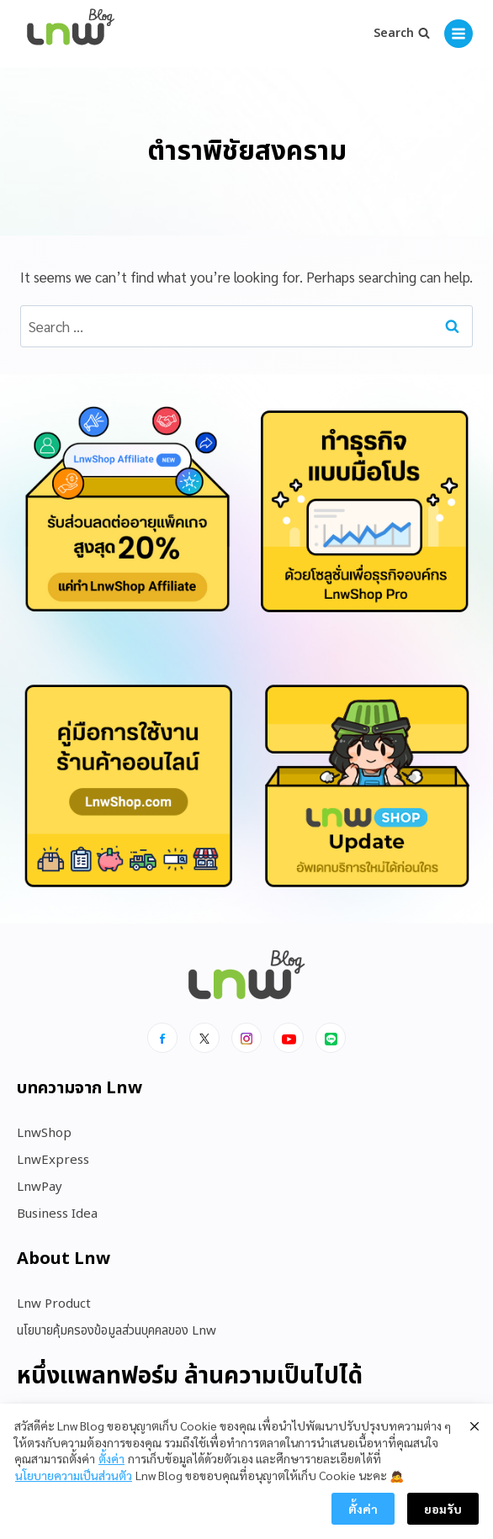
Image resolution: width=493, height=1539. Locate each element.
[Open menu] (458, 33)
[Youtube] (288, 1038)
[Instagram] (246, 1038)
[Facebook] (162, 1038)
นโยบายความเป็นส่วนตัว (73, 1475)
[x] (204, 1038)
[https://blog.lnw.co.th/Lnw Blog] (70, 34)
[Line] (330, 1038)
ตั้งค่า (111, 1458)
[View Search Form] (402, 34)
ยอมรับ (443, 1508)
